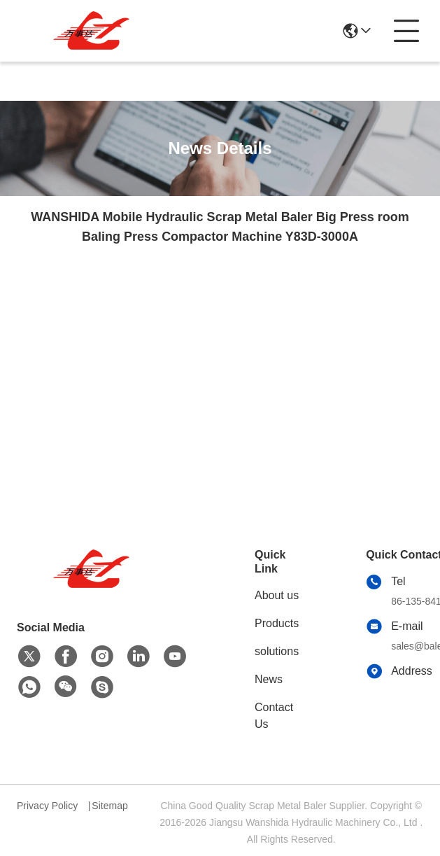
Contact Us (274, 715)
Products (277, 623)
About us (277, 595)
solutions (277, 651)
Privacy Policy (47, 805)
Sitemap (109, 805)
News (269, 679)
